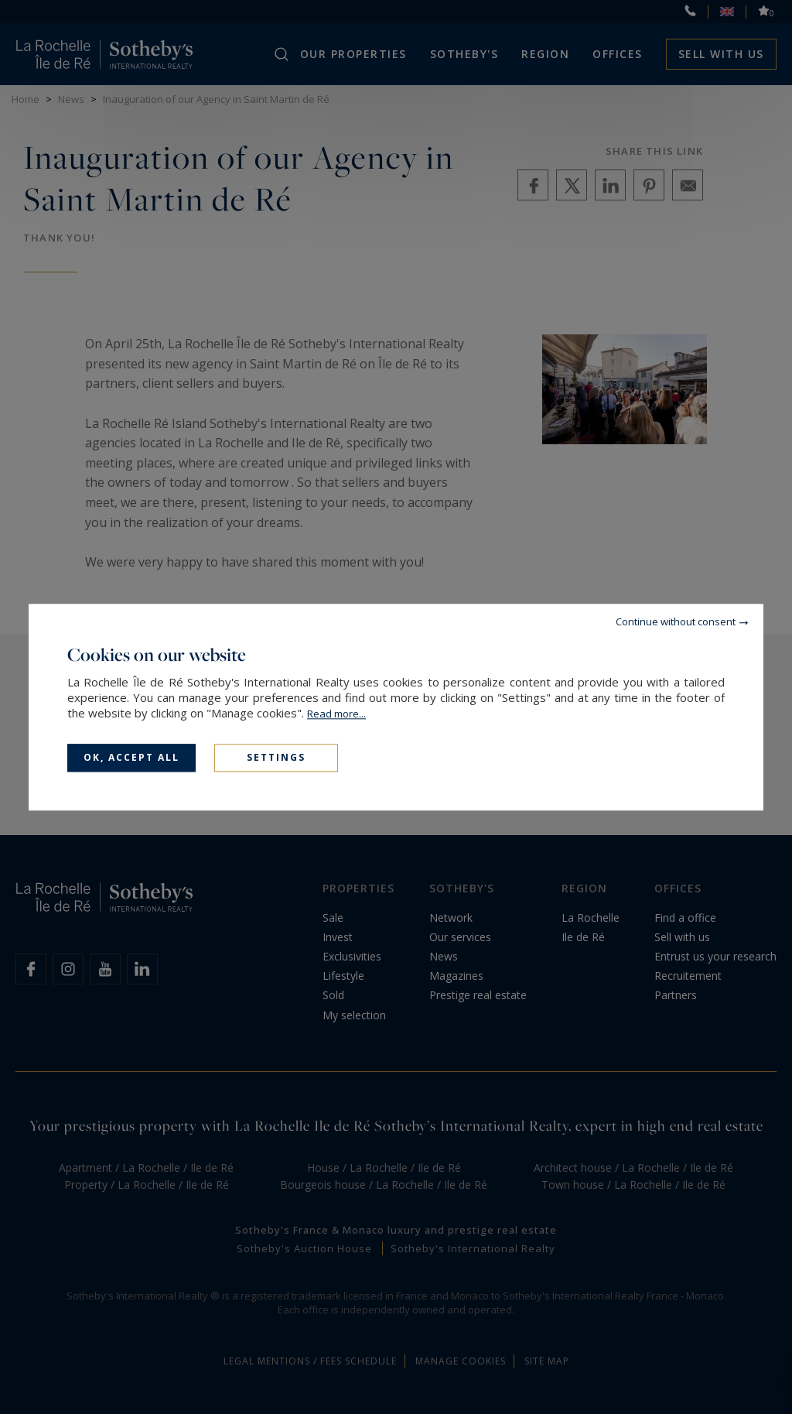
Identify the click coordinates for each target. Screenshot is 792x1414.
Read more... (336, 714)
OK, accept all (131, 757)
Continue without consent (676, 621)
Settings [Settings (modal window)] (276, 757)
